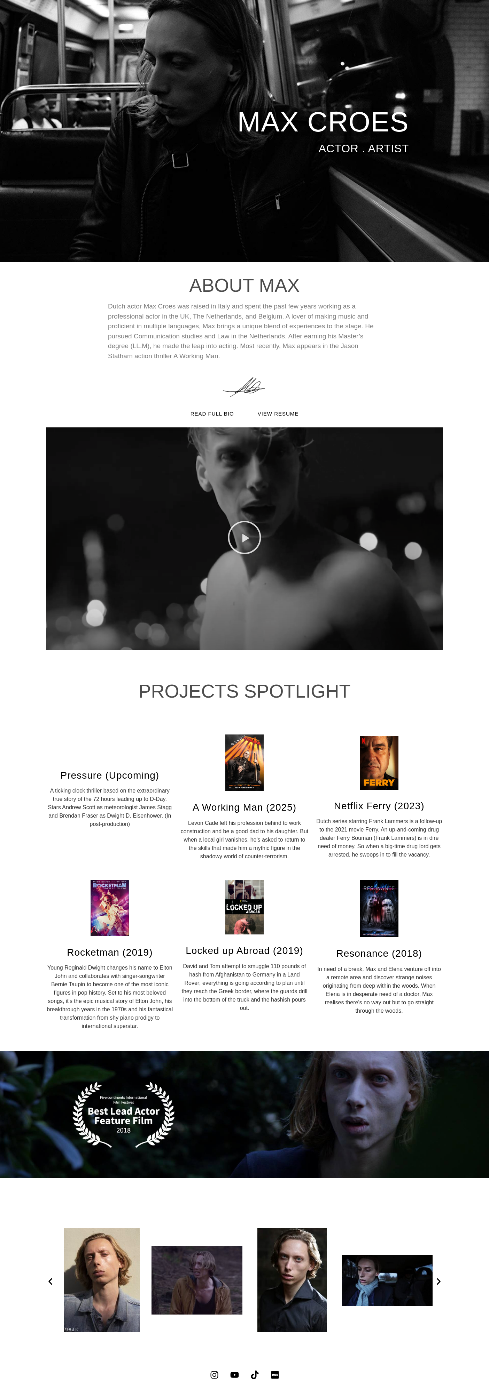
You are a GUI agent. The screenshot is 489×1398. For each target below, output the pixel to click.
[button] (244, 538)
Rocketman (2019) (110, 952)
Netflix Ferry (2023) (379, 806)
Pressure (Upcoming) (110, 775)
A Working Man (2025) (244, 807)
